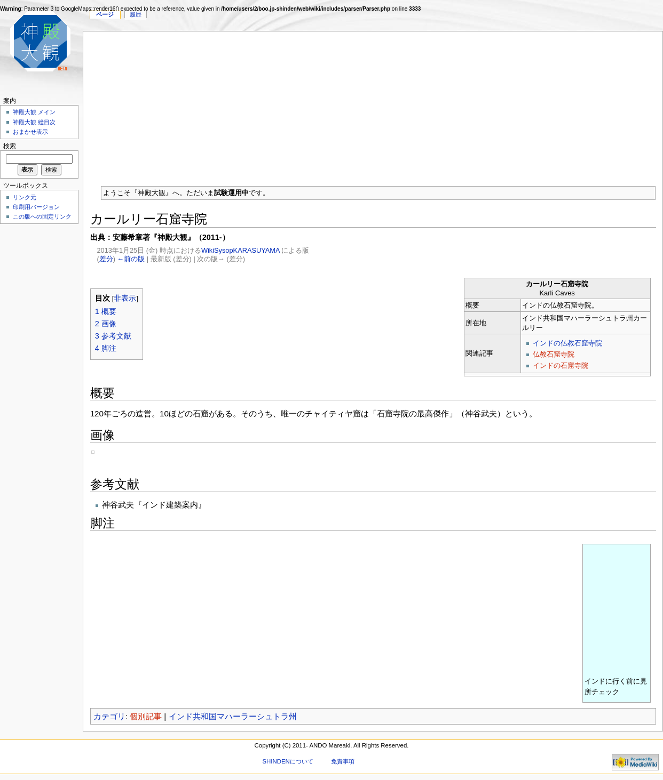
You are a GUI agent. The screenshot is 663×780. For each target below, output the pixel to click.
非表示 (125, 298)
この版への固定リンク (42, 216)
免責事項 (342, 761)
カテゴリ (109, 716)
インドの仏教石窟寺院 (567, 343)
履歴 (135, 14)
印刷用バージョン (36, 207)
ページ (105, 14)
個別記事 (146, 716)
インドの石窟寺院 (560, 365)
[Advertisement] (373, 106)
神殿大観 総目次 (34, 122)
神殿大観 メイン (34, 112)
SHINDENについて (287, 761)
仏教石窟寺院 (553, 354)
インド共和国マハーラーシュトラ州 (233, 716)
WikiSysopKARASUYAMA (240, 250)
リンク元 (24, 197)
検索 (9, 146)
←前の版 (131, 259)
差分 (106, 259)
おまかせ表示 (30, 131)
